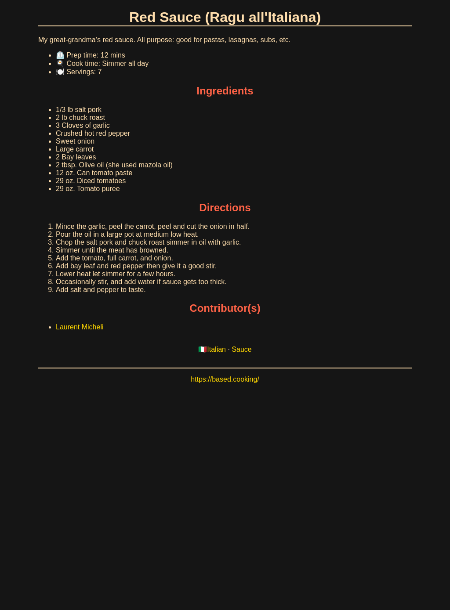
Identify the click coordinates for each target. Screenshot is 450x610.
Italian (216, 349)
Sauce (241, 349)
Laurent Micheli (80, 327)
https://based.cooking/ (225, 379)
